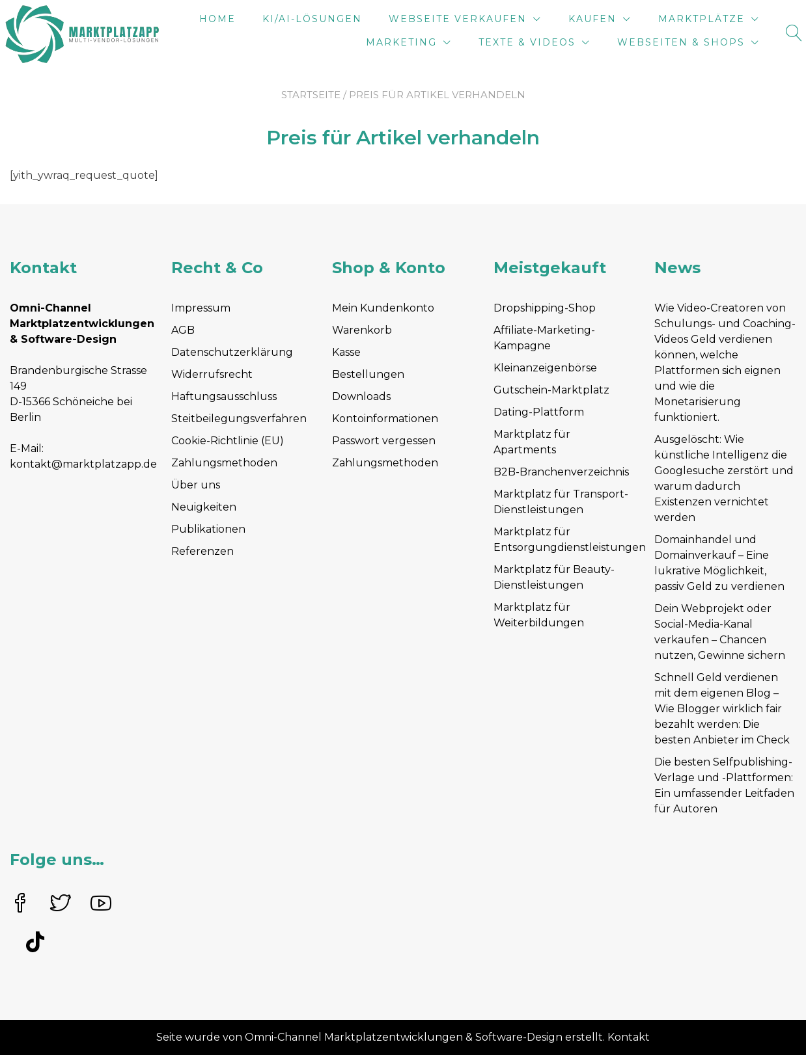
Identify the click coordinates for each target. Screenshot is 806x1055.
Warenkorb (362, 330)
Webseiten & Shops (681, 42)
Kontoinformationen (385, 418)
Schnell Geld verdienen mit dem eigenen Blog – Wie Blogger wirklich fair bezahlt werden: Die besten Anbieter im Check (722, 708)
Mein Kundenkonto (383, 308)
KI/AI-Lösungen (312, 19)
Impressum (200, 308)
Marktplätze (701, 19)
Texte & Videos (527, 42)
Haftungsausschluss (224, 396)
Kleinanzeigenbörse (545, 368)
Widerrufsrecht (212, 374)
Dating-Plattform (538, 412)
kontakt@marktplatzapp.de (83, 464)
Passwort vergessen (384, 440)
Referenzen (202, 551)
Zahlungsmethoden (224, 463)
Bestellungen (368, 374)
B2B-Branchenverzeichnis (561, 472)
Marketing (401, 42)
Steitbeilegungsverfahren (239, 418)
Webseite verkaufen (458, 19)
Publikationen (208, 529)
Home (217, 19)
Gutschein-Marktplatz (551, 390)
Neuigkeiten (203, 507)
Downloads (361, 396)
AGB (183, 330)
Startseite (310, 94)
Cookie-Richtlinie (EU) (227, 440)
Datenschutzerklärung (232, 352)
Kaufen (592, 19)
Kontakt (628, 1037)
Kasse (346, 352)
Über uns (195, 485)
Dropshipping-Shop (544, 308)
